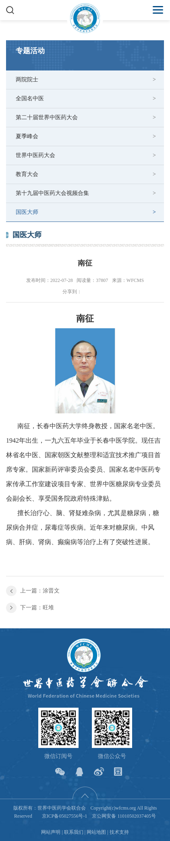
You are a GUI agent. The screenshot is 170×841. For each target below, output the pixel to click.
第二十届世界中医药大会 (47, 117)
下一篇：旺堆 (37, 608)
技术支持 (119, 832)
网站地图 (96, 832)
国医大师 (27, 212)
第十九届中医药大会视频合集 (52, 193)
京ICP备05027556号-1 (64, 816)
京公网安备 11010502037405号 (124, 816)
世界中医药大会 (35, 155)
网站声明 (50, 832)
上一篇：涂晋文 (40, 591)
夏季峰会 (27, 136)
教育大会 (27, 174)
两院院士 (27, 80)
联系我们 (73, 832)
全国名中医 (30, 98)
